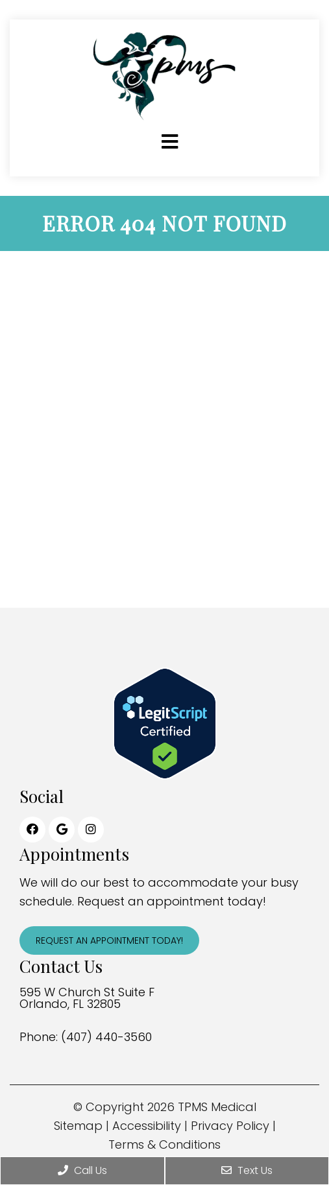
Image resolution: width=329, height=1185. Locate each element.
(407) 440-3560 (106, 1037)
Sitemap (78, 1126)
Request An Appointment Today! (109, 940)
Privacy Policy (230, 1126)
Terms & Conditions (164, 1145)
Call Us (82, 1170)
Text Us (247, 1170)
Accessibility (146, 1126)
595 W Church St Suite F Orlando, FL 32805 (86, 998)
